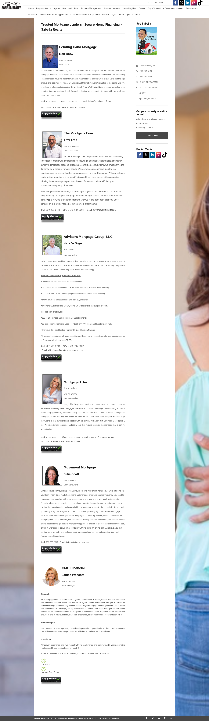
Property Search (43, 8)
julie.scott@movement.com (77, 542)
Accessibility (114, 718)
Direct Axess (58, 718)
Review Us (32, 14)
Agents (56, 8)
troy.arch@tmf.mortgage (104, 210)
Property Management (91, 8)
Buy (64, 8)
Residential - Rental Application (54, 14)
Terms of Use (96, 718)
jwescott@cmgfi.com (50, 672)
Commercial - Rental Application (85, 14)
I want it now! (152, 135)
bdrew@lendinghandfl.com (99, 101)
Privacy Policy (84, 718)
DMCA (105, 718)
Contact (136, 14)
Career (142, 8)
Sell (70, 8)
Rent (76, 8)
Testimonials (192, 8)
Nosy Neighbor (129, 8)
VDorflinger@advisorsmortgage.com (65, 350)
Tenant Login (124, 14)
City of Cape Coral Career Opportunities (165, 8)
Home (31, 8)
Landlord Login (109, 14)
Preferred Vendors (112, 8)
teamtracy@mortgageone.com (102, 437)
